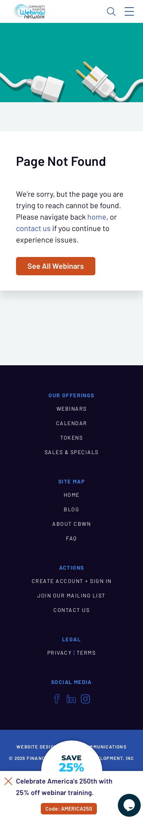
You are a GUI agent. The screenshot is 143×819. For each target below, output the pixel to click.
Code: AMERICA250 (68, 809)
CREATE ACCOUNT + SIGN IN (72, 581)
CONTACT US (71, 610)
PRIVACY (59, 653)
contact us (33, 228)
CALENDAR (71, 423)
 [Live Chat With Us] (129, 805)
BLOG (71, 509)
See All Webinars (55, 266)
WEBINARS (71, 409)
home (96, 217)
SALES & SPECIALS (72, 452)
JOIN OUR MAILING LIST (71, 595)
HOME (72, 495)
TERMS (86, 653)
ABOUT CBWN (71, 524)
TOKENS (71, 438)
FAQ (71, 538)
